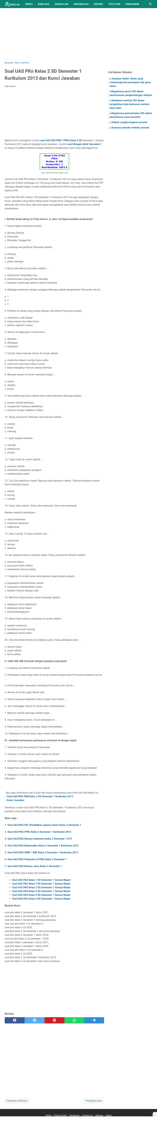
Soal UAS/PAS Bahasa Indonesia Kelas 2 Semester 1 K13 (39, 838)
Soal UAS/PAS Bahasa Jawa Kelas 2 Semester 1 (34, 866)
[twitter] (35, 1020)
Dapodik (98, 4)
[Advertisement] (78, 35)
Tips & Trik (114, 4)
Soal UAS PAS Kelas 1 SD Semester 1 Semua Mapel (41, 879)
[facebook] (15, 1020)
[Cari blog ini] (150, 4)
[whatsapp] (74, 1020)
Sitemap (99, 1115)
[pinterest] (54, 1020)
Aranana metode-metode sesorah (130, 127)
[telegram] (94, 1020)
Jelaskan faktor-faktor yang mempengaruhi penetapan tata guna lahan (130, 82)
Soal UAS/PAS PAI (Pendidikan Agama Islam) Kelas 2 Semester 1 (44, 825)
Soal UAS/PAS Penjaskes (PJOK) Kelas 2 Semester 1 (37, 859)
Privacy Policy (60, 1115)
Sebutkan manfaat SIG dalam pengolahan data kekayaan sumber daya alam (129, 104)
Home (48, 1115)
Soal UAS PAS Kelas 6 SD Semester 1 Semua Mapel (41, 898)
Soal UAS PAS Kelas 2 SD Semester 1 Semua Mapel (41, 883)
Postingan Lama (94, 1100)
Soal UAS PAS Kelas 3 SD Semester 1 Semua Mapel (41, 887)
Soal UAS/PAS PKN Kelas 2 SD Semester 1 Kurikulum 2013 (40, 796)
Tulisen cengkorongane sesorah (129, 122)
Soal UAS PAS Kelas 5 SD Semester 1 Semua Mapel (41, 894)
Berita (29, 4)
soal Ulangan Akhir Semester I (84, 144)
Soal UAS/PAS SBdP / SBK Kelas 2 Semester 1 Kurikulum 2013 (42, 852)
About (109, 1115)
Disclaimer (75, 1115)
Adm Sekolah (81, 4)
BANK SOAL (44, 4)
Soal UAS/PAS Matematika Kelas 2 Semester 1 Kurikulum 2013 (43, 845)
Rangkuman (132, 4)
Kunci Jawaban (15, 800)
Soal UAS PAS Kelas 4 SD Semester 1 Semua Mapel (41, 891)
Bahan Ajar (61, 4)
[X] (155, 1114)
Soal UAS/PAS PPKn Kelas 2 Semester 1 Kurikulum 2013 (39, 831)
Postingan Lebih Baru (17, 1100)
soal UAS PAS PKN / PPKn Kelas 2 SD (61, 140)
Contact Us (87, 1115)
